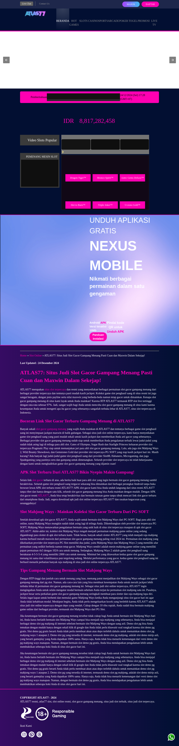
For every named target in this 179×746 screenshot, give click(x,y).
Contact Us (44, 3)
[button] (6, 60)
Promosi (143, 17)
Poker (123, 17)
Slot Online (35, 355)
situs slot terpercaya (55, 389)
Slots (83, 17)
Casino (93, 17)
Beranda (62, 17)
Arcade (113, 17)
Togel (132, 17)
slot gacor (37, 480)
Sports (103, 17)
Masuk (131, 4)
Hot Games (74, 19)
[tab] (76, 144)
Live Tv (154, 19)
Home (23, 355)
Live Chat (26, 3)
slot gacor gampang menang (51, 429)
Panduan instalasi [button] (98, 336)
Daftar (150, 4)
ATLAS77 (43, 495)
